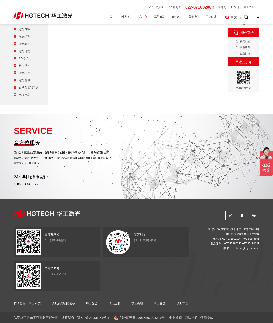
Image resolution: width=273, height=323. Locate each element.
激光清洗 (24, 51)
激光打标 (24, 29)
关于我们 (194, 16)
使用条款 (206, 317)
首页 (109, 16)
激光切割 (24, 36)
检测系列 (24, 65)
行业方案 (124, 16)
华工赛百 (182, 303)
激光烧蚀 (24, 80)
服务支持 (176, 16)
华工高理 (137, 303)
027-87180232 (232, 243)
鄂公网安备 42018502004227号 (142, 317)
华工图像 (160, 303)
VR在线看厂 (157, 7)
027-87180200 (198, 7)
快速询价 (175, 7)
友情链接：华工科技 (27, 303)
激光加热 (24, 73)
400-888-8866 (26, 184)
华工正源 (114, 303)
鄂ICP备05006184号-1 (93, 317)
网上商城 (211, 16)
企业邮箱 (175, 317)
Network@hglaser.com (245, 248)
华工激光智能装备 (63, 303)
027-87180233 (250, 243)
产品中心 (142, 16)
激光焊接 (24, 44)
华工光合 (92, 303)
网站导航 (191, 317)
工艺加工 (159, 16)
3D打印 (23, 58)
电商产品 (24, 94)
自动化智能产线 (28, 87)
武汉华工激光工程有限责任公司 (36, 317)
